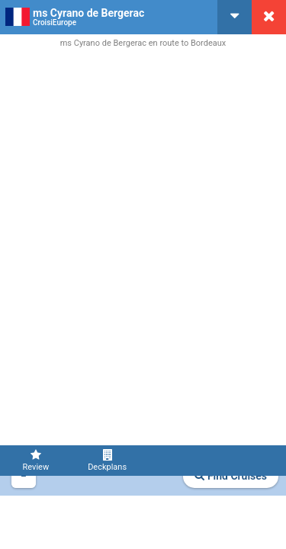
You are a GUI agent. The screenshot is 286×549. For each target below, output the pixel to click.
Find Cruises (230, 476)
